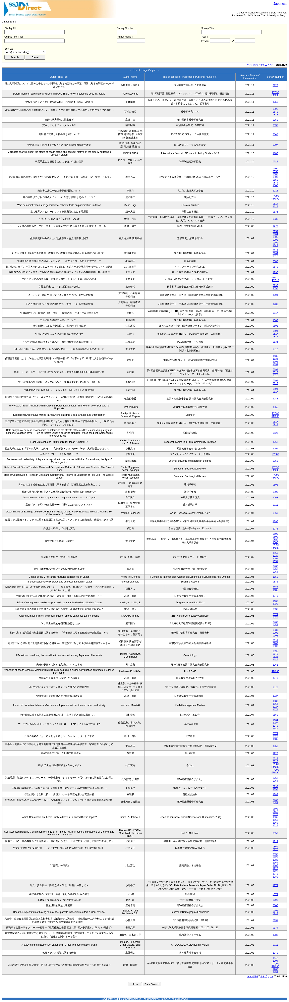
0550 (275, 171)
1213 (275, 190)
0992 (275, 239)
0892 (275, 325)
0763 (275, 569)
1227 (275, 695)
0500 (275, 168)
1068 (275, 442)
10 (266, 64)
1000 (275, 185)
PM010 (275, 277)
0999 (275, 242)
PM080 (275, 671)
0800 (275, 177)
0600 (275, 174)
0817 (275, 256)
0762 (275, 566)
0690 (275, 900)
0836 (275, 125)
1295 (275, 448)
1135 (275, 356)
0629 (275, 857)
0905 (275, 237)
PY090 (275, 92)
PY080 (275, 454)
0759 (275, 460)
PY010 (275, 280)
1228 (275, 871)
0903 (275, 635)
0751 (275, 920)
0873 (275, 687)
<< (248, 64)
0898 (275, 484)
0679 (275, 111)
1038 (275, 528)
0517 (275, 250)
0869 (275, 513)
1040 (275, 952)
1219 (275, 841)
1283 (275, 398)
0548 (275, 134)
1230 (275, 304)
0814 (275, 203)
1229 (275, 555)
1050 (275, 102)
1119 (275, 206)
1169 (275, 553)
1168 (275, 820)
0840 (275, 811)
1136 (275, 358)
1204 (275, 960)
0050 (275, 119)
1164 (275, 704)
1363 (275, 320)
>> (271, 64)
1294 (275, 295)
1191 (275, 361)
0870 (275, 266)
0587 (275, 161)
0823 (275, 114)
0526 (275, 433)
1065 (275, 817)
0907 (275, 145)
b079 (275, 894)
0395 (275, 109)
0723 (275, 85)
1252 (275, 364)
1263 (275, 969)
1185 (275, 153)
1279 (275, 226)
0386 (275, 261)
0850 (275, 179)
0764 (275, 253)
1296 (275, 272)
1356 (275, 407)
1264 (275, 972)
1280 (275, 876)
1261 (275, 664)
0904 (275, 234)
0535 (275, 854)
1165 (275, 865)
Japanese (280, 3)
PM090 (275, 95)
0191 (275, 331)
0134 (275, 927)
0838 (275, 786)
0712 (275, 504)
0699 (275, 808)
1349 (275, 728)
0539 (275, 630)
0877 (275, 814)
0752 (275, 231)
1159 (275, 576)
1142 (275, 958)
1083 (275, 935)
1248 (275, 245)
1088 (275, 701)
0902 (275, 632)
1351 (275, 561)
